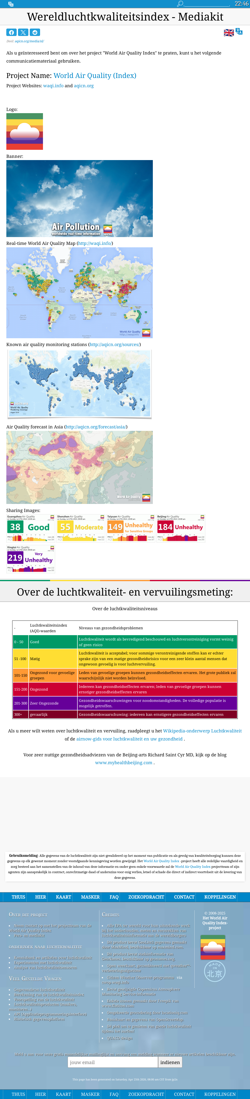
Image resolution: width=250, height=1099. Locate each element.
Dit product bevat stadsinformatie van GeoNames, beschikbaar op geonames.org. (138, 956)
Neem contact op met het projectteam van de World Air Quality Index (50, 928)
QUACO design (119, 1037)
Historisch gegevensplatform (39, 1018)
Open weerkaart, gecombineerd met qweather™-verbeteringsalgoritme (146, 968)
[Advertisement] (125, 815)
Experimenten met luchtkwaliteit (43, 962)
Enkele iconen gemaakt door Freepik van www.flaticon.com (140, 1003)
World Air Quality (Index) (94, 75)
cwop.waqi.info (115, 982)
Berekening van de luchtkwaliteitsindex (49, 994)
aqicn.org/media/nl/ (29, 41)
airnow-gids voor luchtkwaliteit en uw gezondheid (129, 739)
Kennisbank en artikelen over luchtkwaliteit (53, 957)
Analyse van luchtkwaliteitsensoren (45, 967)
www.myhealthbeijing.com (123, 762)
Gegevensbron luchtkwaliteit (39, 989)
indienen (170, 1062)
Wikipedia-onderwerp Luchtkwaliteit (202, 731)
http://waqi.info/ (95, 243)
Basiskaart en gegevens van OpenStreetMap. (145, 1019)
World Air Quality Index (162, 861)
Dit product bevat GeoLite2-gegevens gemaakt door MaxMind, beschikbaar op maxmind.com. (144, 944)
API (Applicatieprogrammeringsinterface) (50, 1014)
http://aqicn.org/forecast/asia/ (96, 427)
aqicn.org (84, 85)
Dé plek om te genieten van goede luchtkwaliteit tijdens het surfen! (146, 1029)
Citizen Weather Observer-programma (140, 977)
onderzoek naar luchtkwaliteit (45, 946)
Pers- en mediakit (29, 935)
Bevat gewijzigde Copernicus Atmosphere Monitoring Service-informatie (141, 991)
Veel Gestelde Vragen (35, 978)
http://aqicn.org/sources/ (114, 344)
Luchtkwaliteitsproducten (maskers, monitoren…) (43, 1007)
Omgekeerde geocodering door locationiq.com (147, 1012)
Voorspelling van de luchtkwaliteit (44, 999)
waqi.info (53, 85)
